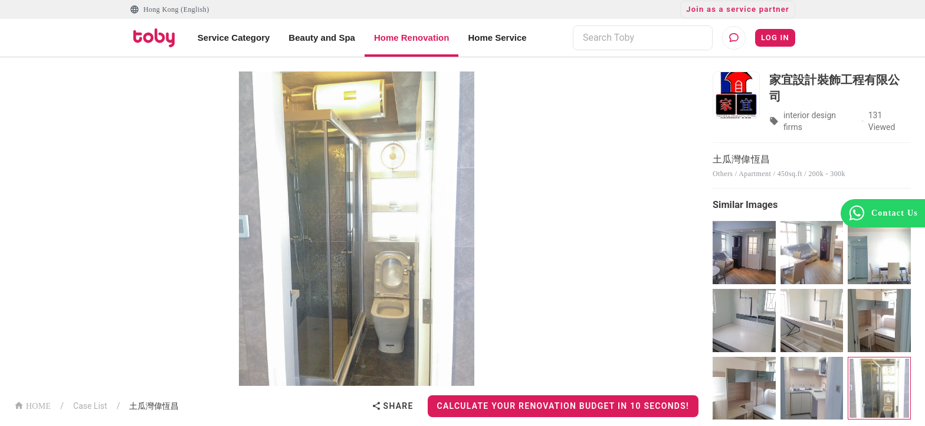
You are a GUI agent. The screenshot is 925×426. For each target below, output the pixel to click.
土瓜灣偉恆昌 (154, 406)
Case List (90, 406)
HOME (32, 405)
